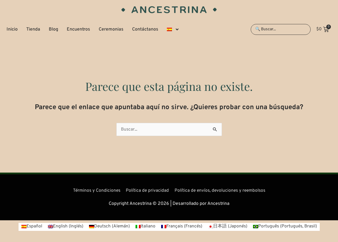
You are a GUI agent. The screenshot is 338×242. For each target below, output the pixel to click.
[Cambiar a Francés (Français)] (182, 227)
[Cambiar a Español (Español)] (28, 227)
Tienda (33, 29)
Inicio (12, 29)
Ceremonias (111, 29)
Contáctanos (145, 29)
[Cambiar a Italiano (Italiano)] (145, 227)
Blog (53, 29)
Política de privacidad (146, 190)
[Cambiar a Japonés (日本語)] (229, 227)
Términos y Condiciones (94, 190)
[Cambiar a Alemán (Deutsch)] (108, 227)
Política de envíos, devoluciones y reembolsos (221, 190)
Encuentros (78, 29)
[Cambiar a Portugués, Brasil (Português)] (287, 227)
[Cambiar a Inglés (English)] (63, 227)
